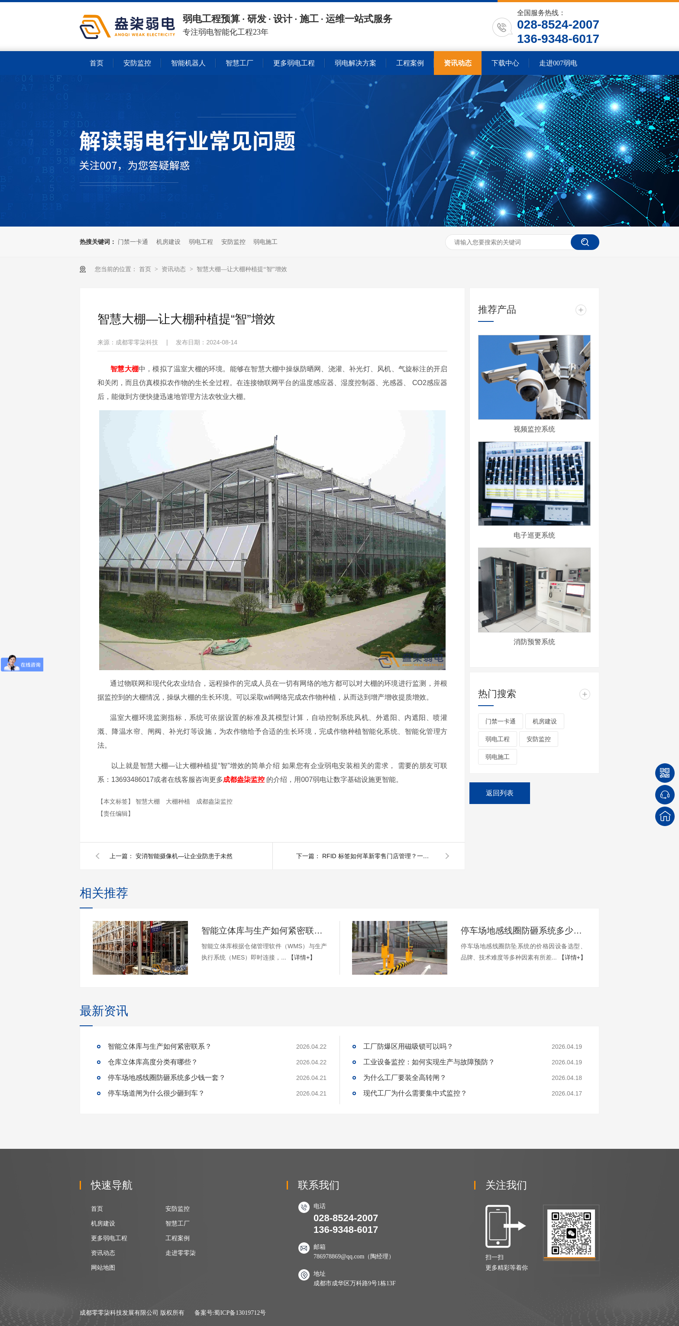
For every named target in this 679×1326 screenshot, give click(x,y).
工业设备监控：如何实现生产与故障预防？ (429, 1062)
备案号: (204, 1313)
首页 (96, 63)
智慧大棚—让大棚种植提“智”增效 (242, 269)
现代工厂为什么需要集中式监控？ (415, 1093)
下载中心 (505, 63)
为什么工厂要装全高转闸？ (404, 1077)
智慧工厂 (239, 63)
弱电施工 (265, 241)
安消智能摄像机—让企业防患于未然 (184, 856)
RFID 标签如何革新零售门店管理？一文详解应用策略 (378, 856)
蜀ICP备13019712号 (240, 1313)
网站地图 (103, 1267)
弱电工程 (201, 241)
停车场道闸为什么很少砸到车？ (156, 1093)
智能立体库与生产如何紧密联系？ (264, 930)
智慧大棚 (149, 801)
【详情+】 (302, 957)
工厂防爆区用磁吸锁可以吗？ (408, 1046)
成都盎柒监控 (244, 779)
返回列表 (500, 793)
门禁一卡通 (133, 241)
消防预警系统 (534, 641)
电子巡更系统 (534, 535)
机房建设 (168, 241)
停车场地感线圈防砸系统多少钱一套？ (523, 930)
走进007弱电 (558, 63)
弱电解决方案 (355, 63)
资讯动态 (458, 63)
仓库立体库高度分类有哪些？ (153, 1062)
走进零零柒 (180, 1253)
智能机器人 (188, 63)
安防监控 (137, 63)
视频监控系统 (534, 429)
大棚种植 (179, 801)
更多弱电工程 (294, 63)
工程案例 (410, 63)
